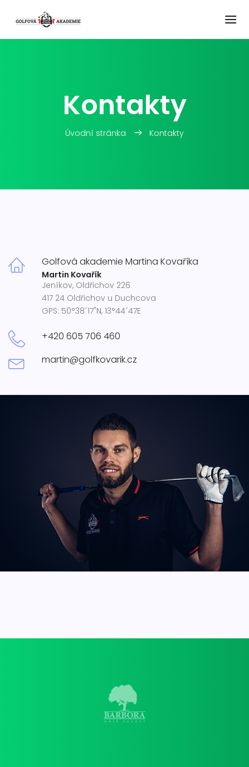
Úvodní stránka (96, 133)
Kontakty (166, 133)
